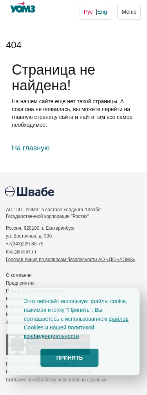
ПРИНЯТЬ (69, 358)
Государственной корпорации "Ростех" (47, 216)
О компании (19, 275)
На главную (31, 148)
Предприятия (20, 283)
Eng (102, 12)
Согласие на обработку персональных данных (56, 379)
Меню (128, 11)
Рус (88, 12)
